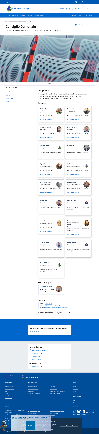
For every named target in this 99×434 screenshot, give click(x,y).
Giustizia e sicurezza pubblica (34, 393)
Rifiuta (68, 422)
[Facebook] (65, 8)
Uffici (6, 391)
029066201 (48, 304)
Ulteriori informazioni (46, 119)
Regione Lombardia (10, 2)
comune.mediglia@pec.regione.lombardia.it (55, 307)
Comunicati (75, 389)
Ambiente (52, 386)
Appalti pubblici (53, 389)
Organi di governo (22, 21)
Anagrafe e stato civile (33, 389)
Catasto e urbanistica (32, 386)
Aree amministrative (9, 389)
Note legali (52, 415)
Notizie (74, 386)
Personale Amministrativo (11, 396)
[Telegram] (68, 8)
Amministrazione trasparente (57, 411)
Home (6, 21)
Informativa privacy (54, 413)
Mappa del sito (9, 431)
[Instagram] (78, 8)
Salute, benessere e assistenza (57, 391)
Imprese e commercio (55, 393)
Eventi (74, 403)
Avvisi (74, 391)
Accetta (68, 425)
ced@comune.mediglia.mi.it (52, 306)
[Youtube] (75, 8)
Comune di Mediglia (46, 287)
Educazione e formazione (33, 396)
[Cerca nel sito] (91, 8)
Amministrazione (13, 21)
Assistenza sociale (76, 15)
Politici (6, 393)
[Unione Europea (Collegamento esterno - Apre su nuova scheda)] (11, 377)
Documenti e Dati (8, 398)
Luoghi (74, 400)
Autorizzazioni (31, 391)
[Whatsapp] (71, 8)
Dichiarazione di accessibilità (56, 418)
